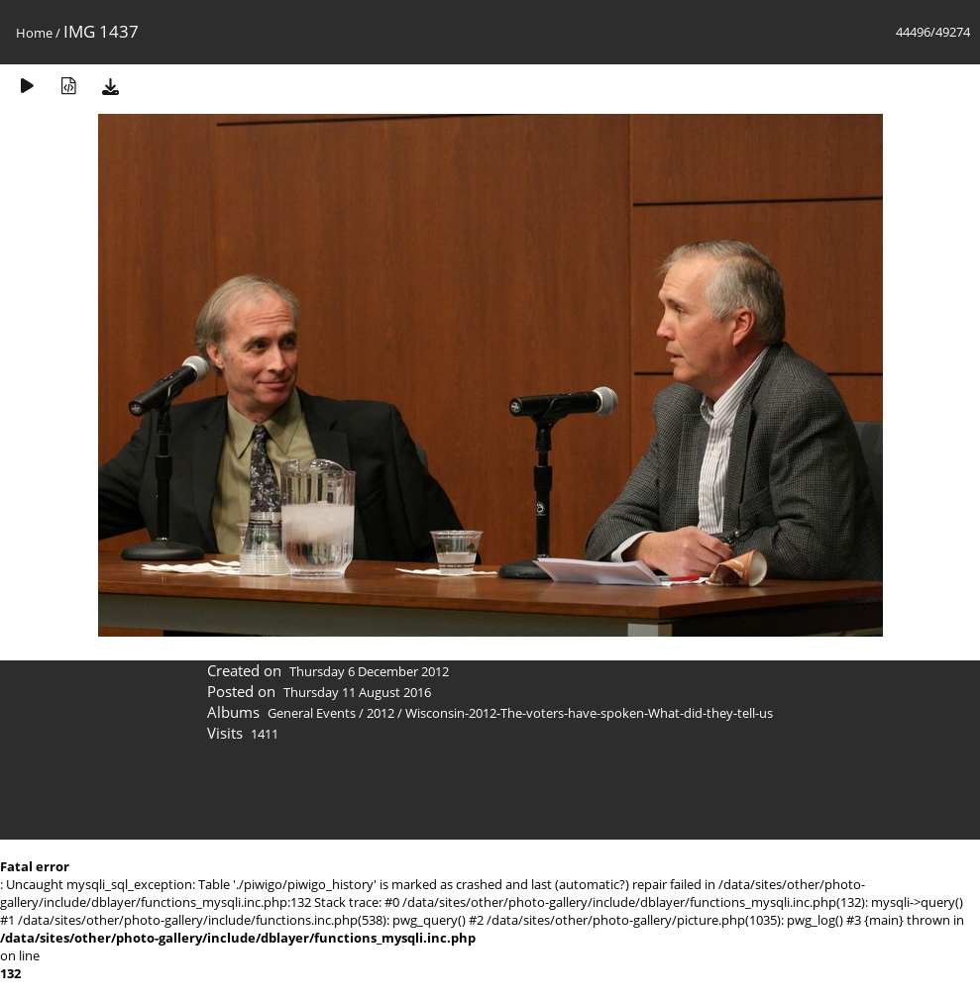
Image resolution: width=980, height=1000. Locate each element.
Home (34, 33)
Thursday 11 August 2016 (357, 692)
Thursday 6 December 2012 (369, 671)
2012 (380, 713)
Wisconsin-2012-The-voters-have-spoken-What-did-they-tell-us (589, 713)
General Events (312, 713)
